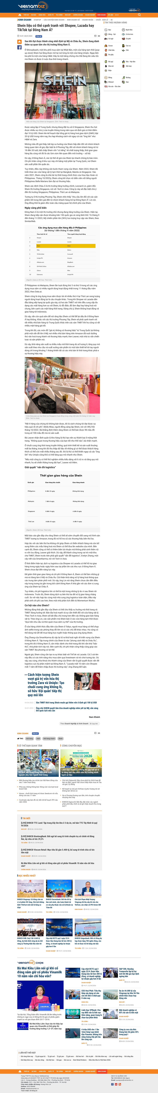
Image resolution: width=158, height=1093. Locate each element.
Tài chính (24, 843)
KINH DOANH (102, 15)
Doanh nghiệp (25, 856)
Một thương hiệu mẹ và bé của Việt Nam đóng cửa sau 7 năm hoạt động (38, 781)
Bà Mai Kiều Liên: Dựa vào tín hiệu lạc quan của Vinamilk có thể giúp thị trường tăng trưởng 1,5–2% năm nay (46, 1026)
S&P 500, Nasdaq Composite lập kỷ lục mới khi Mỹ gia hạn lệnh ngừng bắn (129, 973)
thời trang (29, 738)
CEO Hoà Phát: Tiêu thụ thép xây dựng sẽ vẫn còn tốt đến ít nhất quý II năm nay (91, 994)
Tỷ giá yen (60, 1056)
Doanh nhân (87, 20)
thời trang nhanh (49, 738)
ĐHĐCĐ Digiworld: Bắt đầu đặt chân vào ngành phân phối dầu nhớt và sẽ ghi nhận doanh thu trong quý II (81, 804)
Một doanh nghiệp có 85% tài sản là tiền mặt (128, 1011)
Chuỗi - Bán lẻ (102, 20)
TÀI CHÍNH (59, 15)
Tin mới (26, 818)
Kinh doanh (24, 19)
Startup (37, 20)
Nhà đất (24, 829)
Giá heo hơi (80, 1056)
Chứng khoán (25, 869)
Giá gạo (59, 1060)
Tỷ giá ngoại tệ (40, 1056)
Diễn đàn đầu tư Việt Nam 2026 (99, 1060)
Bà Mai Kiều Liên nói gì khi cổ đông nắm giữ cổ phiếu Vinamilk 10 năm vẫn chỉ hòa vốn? (57, 864)
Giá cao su (67, 1060)
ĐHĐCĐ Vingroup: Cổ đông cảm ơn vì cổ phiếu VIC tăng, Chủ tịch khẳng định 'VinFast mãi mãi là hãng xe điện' (30, 903)
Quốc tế (121, 980)
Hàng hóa (84, 1002)
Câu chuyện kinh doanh (54, 20)
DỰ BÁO (33, 15)
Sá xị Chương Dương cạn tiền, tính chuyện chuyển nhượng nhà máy (81, 796)
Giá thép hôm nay (27, 1060)
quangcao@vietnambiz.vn (124, 1080)
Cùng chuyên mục (72, 745)
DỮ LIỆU (110, 15)
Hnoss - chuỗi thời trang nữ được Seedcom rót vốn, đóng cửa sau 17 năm (38, 794)
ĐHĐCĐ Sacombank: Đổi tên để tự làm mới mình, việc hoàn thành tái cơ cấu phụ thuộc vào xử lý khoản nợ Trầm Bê (59, 903)
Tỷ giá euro (70, 1056)
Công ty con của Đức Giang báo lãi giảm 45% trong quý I (129, 1032)
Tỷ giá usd (51, 1056)
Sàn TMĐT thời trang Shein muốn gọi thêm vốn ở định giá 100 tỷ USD (66, 702)
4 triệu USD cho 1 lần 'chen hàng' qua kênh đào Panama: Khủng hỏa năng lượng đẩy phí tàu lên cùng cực (91, 1034)
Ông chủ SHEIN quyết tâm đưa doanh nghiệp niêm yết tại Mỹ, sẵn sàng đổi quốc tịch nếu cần (67, 709)
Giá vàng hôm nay (27, 1056)
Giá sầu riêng (39, 1060)
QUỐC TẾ (50, 15)
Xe (112, 20)
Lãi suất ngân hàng (115, 1056)
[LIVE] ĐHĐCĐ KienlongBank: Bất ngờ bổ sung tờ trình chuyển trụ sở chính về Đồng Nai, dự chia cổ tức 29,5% (57, 837)
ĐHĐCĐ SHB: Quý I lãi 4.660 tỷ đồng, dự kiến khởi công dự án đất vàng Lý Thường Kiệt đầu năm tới (30, 941)
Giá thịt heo (50, 1060)
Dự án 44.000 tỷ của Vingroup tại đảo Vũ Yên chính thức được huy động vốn (129, 994)
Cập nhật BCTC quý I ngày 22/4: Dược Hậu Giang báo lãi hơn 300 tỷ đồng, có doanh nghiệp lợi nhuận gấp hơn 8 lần (59, 942)
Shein (61, 738)
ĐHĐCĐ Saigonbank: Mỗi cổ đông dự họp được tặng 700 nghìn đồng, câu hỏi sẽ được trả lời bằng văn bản (88, 941)
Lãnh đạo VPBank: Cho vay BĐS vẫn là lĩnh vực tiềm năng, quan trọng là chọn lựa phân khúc (91, 1014)
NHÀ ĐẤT (68, 15)
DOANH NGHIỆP (90, 15)
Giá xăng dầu (128, 1056)
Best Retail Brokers (80, 1060)
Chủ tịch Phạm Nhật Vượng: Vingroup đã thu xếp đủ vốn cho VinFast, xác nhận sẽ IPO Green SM (88, 902)
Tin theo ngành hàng (116, 22)
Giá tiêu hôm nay (101, 1056)
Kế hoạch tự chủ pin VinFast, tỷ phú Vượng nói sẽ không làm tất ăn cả (81, 790)
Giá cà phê (89, 1056)
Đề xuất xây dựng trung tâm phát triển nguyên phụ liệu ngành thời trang (35, 773)
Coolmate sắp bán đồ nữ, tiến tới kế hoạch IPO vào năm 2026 (38, 801)
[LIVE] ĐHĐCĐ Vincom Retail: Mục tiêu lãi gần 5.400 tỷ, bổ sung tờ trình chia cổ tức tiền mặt (58, 851)
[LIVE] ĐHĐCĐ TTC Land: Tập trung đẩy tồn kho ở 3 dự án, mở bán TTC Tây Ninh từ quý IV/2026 (59, 824)
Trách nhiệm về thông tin (29, 1091)
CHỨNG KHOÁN (78, 15)
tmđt (38, 738)
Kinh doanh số (73, 20)
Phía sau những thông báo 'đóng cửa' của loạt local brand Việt (38, 788)
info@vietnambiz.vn (32, 1088)
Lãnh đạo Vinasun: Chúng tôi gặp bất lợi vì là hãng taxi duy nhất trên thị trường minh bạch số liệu (80, 772)
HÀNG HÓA (42, 15)
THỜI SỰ (26, 15)
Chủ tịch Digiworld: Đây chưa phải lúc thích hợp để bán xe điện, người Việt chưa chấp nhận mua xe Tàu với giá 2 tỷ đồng (82, 782)
